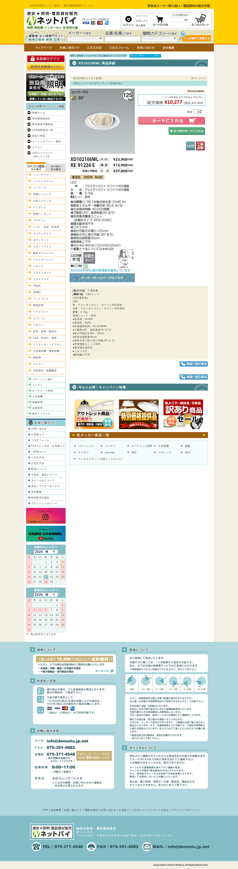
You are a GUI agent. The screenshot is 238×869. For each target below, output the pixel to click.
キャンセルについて (43, 480)
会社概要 (36, 491)
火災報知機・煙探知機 (46, 351)
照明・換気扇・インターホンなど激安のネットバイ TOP (98, 56)
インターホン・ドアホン (47, 344)
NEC (188, 452)
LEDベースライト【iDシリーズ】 (42, 155)
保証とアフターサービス (45, 486)
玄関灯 (37, 292)
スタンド (38, 266)
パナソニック (86, 446)
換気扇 (37, 357)
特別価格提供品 (41, 118)
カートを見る (160, 810)
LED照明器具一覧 (42, 130)
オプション (39, 318)
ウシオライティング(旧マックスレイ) (100, 459)
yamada (110, 452)
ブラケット (39, 220)
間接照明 (38, 305)
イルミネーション (43, 259)
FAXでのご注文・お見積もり (48, 446)
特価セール (38, 112)
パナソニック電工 (42, 379)
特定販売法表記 (40, 497)
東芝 (134, 452)
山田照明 (37, 408)
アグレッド (164, 452)
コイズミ (110, 446)
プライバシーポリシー (44, 503)
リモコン (38, 325)
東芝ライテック (41, 413)
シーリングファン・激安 (46, 141)
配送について (39, 469)
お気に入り (142, 20)
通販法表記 (91, 810)
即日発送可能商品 (42, 124)
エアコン (37, 147)
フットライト (41, 298)
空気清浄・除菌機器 (45, 370)
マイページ (142, 16)
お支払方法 (37, 463)
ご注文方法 (37, 457)
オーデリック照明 (142, 446)
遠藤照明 (37, 402)
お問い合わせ (39, 428)
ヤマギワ (83, 452)
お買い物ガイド (73, 810)
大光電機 (163, 446)
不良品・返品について (44, 474)
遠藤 (187, 446)
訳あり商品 (38, 135)
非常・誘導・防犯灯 (45, 331)
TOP (45, 810)
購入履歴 (140, 25)
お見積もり (37, 434)
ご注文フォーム (40, 440)
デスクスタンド (42, 272)
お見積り (124, 810)
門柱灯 (37, 285)
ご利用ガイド (39, 451)
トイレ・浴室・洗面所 (46, 227)
